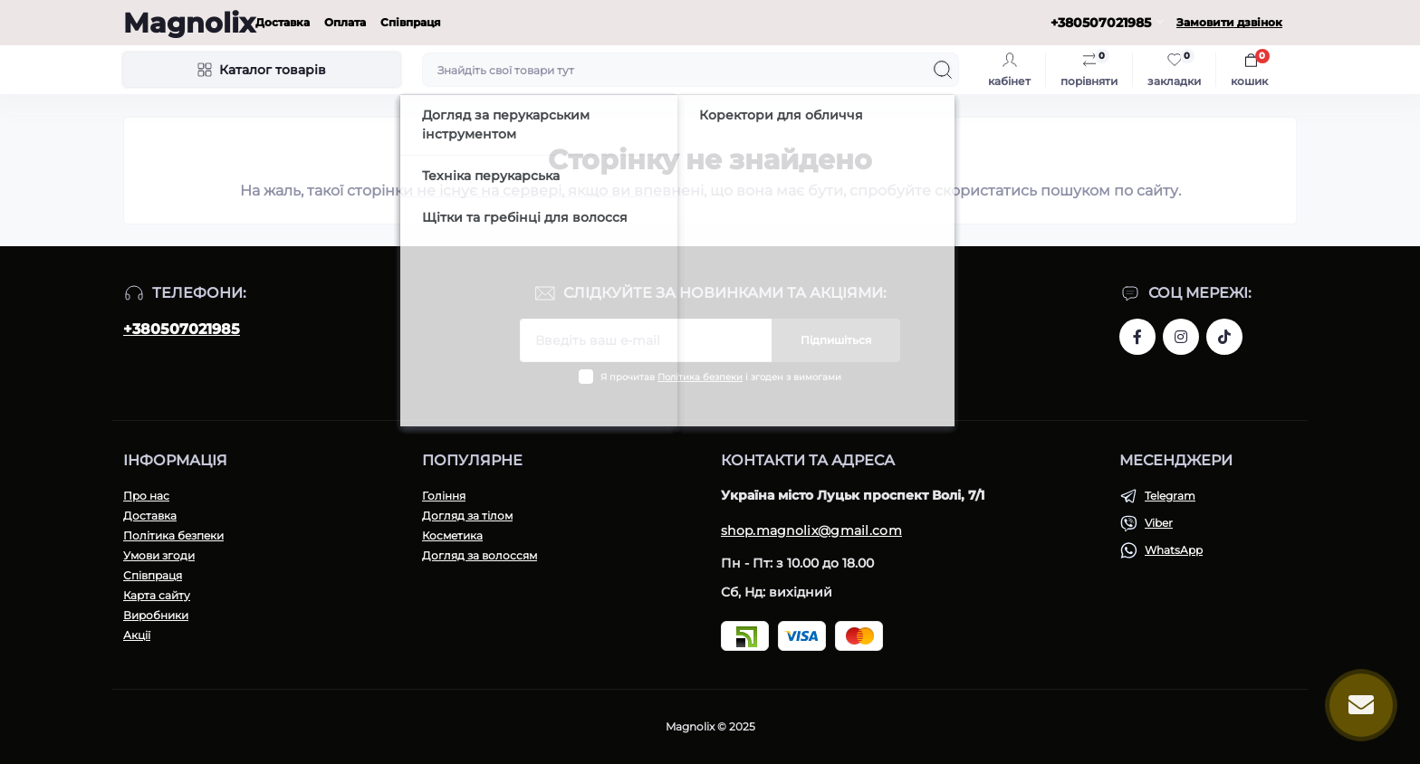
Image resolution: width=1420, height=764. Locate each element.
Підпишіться (836, 340)
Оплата (345, 22)
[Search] (942, 70)
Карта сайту (156, 595)
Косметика (452, 535)
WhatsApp (1174, 550)
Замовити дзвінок (1229, 22)
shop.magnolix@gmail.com (811, 530)
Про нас (146, 495)
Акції (136, 635)
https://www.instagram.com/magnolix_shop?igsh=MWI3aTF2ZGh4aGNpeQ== (1181, 336)
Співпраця (410, 22)
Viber (1159, 523)
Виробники (155, 615)
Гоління (443, 495)
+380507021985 (181, 329)
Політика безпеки (700, 377)
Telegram (1170, 495)
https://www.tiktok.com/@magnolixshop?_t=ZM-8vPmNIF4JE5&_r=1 (1224, 336)
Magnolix (189, 23)
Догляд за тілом (467, 515)
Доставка (282, 22)
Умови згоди (159, 555)
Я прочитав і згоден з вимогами (720, 377)
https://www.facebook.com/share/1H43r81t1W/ (1137, 336)
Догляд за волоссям (479, 555)
